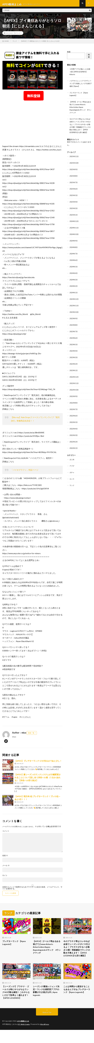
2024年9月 (74, 242)
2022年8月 (74, 402)
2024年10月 (74, 236)
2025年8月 (74, 178)
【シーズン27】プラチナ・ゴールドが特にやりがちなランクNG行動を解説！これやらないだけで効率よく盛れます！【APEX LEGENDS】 (16, 1003)
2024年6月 (74, 261)
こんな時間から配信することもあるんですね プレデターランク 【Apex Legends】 (77, 999)
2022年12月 (74, 376)
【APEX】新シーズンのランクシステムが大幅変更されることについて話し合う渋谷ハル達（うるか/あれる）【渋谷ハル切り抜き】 (38, 779)
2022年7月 (74, 408)
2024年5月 (74, 268)
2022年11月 (74, 382)
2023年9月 (74, 319)
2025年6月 (74, 191)
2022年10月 (74, 389)
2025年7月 (74, 185)
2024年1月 (74, 293)
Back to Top (47, 1026)
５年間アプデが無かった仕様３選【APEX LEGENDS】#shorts (80, 73)
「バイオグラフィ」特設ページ (24, 472)
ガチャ (72, 470)
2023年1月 (74, 370)
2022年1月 (74, 446)
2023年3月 (74, 357)
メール (6, 867)
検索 (68, 54)
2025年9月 (74, 172)
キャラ (72, 477)
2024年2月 (74, 287)
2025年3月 (74, 210)
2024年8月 (74, 248)
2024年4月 (74, 274)
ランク (18, 35)
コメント (5, 833)
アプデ (72, 464)
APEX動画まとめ (23, 1034)
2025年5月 (74, 197)
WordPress (46, 1037)
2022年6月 (74, 414)
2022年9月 (74, 395)
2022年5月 (74, 421)
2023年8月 (74, 325)
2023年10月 (74, 312)
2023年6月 (74, 338)
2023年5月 (74, 344)
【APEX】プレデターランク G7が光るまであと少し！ (38, 763)
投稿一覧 (31, 735)
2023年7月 (74, 331)
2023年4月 (74, 351)
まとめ (72, 457)
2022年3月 (74, 434)
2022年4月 (74, 427)
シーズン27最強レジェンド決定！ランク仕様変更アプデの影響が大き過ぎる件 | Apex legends (46, 999)
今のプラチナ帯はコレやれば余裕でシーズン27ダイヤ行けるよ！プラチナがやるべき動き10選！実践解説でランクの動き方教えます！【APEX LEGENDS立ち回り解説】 (80, 127)
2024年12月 (74, 223)
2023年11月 (74, 306)
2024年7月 (74, 255)
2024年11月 (74, 229)
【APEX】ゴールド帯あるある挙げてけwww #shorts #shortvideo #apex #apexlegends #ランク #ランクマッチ (80, 108)
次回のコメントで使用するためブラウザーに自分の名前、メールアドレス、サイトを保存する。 (32, 889)
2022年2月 (74, 440)
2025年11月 (74, 159)
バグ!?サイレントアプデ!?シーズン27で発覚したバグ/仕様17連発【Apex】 (80, 85)
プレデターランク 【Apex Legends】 (15, 945)
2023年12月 (74, 299)
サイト (4, 877)
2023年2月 (74, 363)
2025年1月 (74, 216)
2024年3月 (74, 280)
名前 (5, 857)
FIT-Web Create (24, 1037)
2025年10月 (74, 165)
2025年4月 (74, 204)
